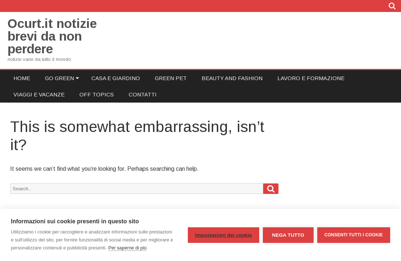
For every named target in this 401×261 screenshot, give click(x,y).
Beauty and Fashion (232, 78)
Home (21, 78)
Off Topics (96, 94)
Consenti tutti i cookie (353, 234)
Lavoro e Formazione (310, 78)
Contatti (143, 94)
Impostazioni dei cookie (223, 235)
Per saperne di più (127, 247)
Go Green (59, 78)
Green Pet (171, 78)
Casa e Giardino (115, 78)
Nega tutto (288, 235)
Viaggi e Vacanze (39, 94)
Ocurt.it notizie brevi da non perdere (52, 36)
